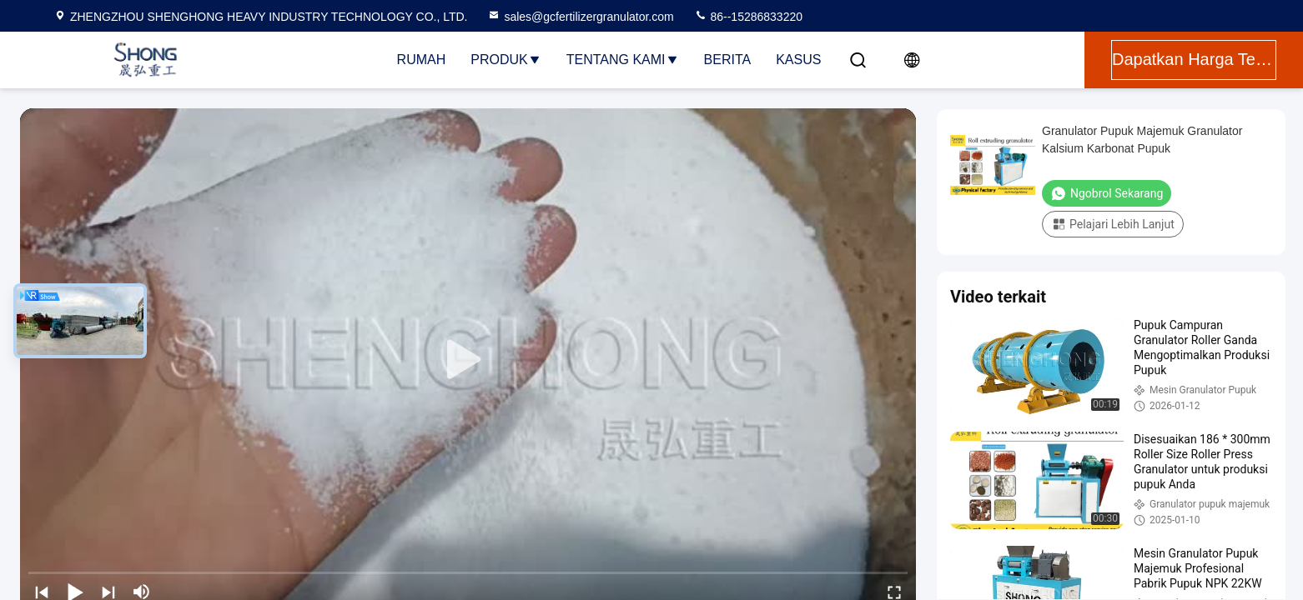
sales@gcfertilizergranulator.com (580, 16)
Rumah (421, 59)
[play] (468, 360)
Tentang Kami (622, 59)
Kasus (798, 59)
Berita (728, 59)
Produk (505, 59)
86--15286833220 (748, 16)
